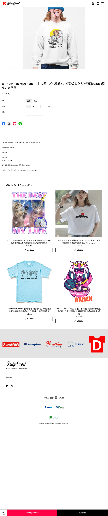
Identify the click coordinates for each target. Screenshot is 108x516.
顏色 (3, 100)
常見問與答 (65, 423)
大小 (3, 106)
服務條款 (41, 423)
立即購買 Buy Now (32, 513)
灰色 (35, 101)
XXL (49, 107)
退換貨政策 (58, 423)
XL (43, 107)
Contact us (9, 377)
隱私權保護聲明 (49, 423)
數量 (3, 112)
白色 (28, 101)
